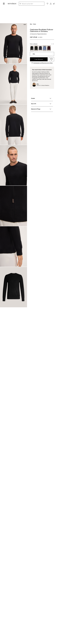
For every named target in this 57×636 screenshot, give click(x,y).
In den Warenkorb (39, 59)
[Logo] (12, 3)
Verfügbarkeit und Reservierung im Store (43, 63)
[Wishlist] (51, 59)
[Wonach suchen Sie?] (32, 3)
